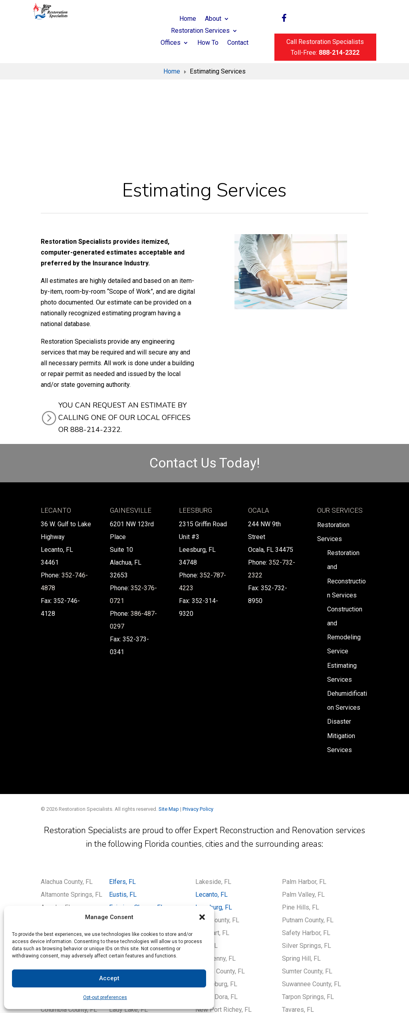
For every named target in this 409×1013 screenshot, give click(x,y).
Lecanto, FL (211, 816)
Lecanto (56, 432)
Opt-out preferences (105, 997)
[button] (202, 917)
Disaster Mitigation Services (341, 657)
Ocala (258, 432)
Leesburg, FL (213, 828)
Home (187, 19)
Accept (109, 978)
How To (207, 43)
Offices (171, 43)
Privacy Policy (198, 730)
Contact (237, 43)
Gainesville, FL (129, 854)
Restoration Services (200, 31)
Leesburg (195, 432)
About (213, 19)
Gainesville (130, 432)
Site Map (169, 730)
